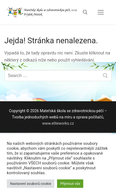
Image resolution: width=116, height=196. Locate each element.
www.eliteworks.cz (58, 123)
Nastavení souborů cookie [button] (30, 184)
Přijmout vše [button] (70, 184)
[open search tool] (85, 12)
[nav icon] (100, 12)
